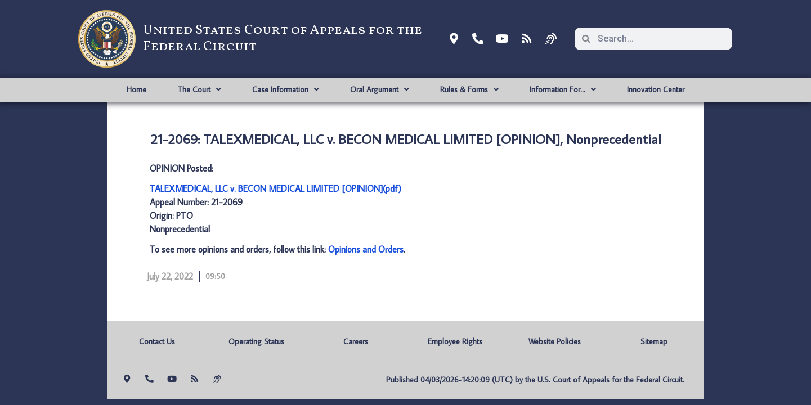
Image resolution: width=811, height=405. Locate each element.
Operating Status (256, 341)
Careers (355, 341)
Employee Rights (455, 341)
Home (136, 89)
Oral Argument (379, 89)
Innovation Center (655, 89)
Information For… (563, 89)
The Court (199, 89)
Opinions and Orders (366, 249)
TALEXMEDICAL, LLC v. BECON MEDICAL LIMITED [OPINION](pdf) (275, 188)
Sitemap (653, 341)
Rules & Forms (469, 89)
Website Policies (554, 341)
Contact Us (157, 341)
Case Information (285, 89)
